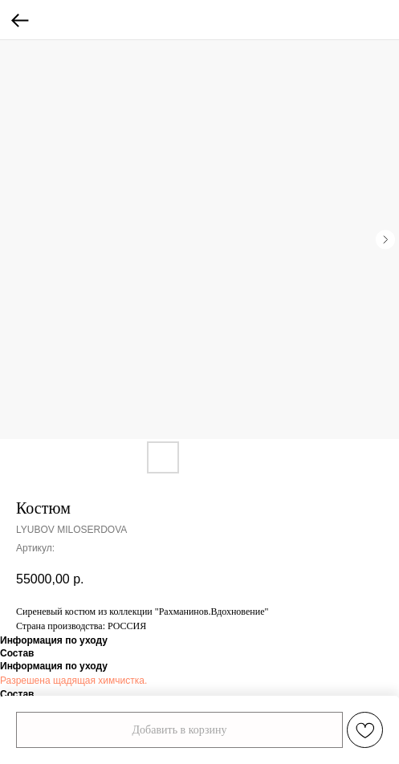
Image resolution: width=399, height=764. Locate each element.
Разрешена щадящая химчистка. (73, 680)
